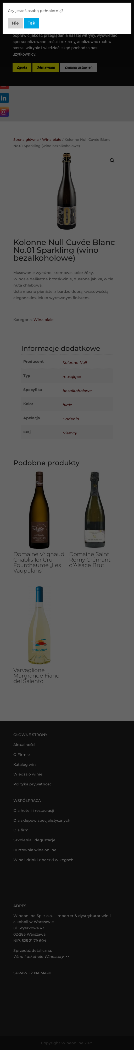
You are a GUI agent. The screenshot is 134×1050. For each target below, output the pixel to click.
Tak (31, 23)
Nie (15, 23)
